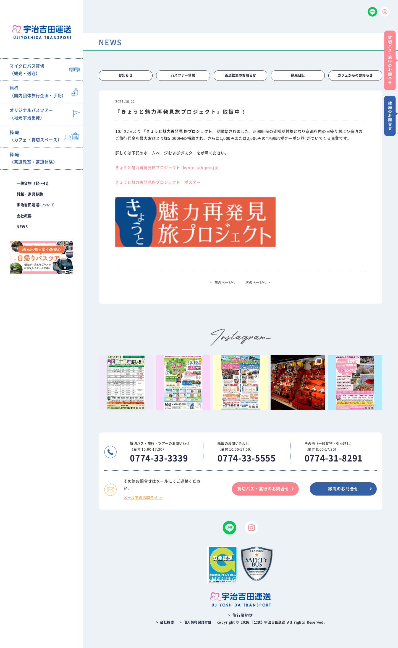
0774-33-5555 (247, 458)
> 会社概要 (165, 622)
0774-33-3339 (159, 458)
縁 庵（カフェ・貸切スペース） (36, 136)
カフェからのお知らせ (355, 75)
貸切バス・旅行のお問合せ (263, 489)
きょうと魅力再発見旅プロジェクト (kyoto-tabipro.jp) (167, 168)
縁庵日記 (298, 75)
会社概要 (24, 216)
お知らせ (126, 75)
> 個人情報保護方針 (196, 622)
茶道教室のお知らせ (240, 75)
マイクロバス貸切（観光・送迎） (27, 70)
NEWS (22, 227)
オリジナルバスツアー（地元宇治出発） (31, 114)
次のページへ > (258, 282)
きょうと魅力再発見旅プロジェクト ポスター (158, 183)
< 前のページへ (222, 282)
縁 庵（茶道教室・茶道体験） (33, 158)
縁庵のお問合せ (343, 489)
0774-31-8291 (334, 458)
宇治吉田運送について (35, 205)
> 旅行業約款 (240, 615)
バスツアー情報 (183, 75)
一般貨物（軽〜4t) (33, 183)
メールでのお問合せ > (143, 497)
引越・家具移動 (30, 194)
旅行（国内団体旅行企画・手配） (38, 92)
